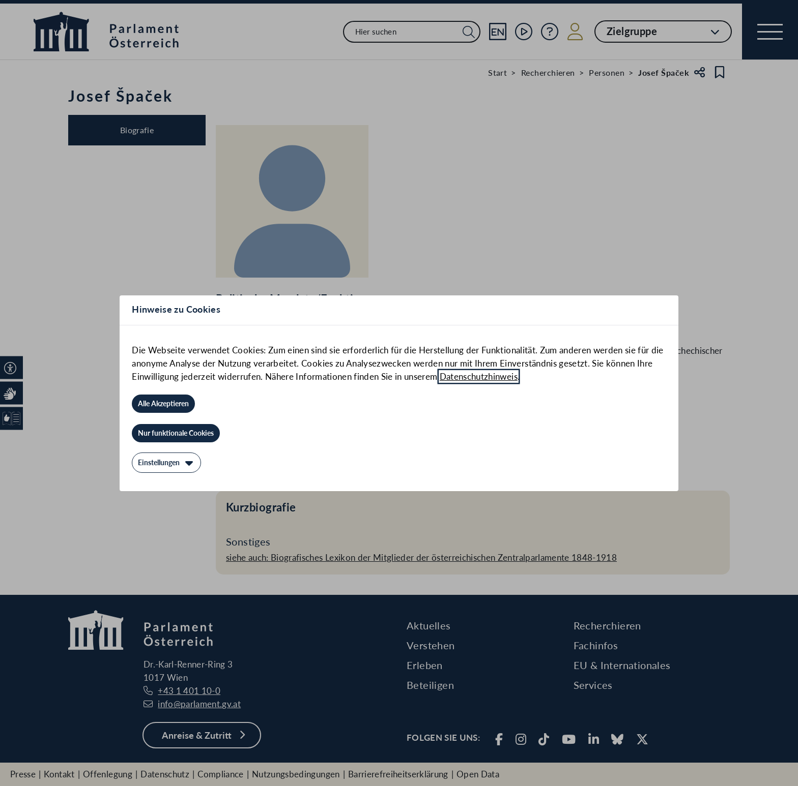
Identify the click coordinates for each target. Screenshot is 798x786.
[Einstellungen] (166, 462)
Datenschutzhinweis (479, 376)
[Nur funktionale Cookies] (176, 433)
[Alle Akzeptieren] (163, 404)
